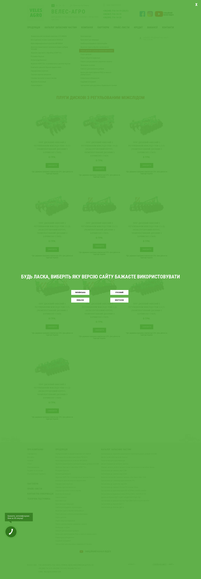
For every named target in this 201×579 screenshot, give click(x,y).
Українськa (80, 292)
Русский (119, 292)
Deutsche (119, 300)
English (80, 300)
